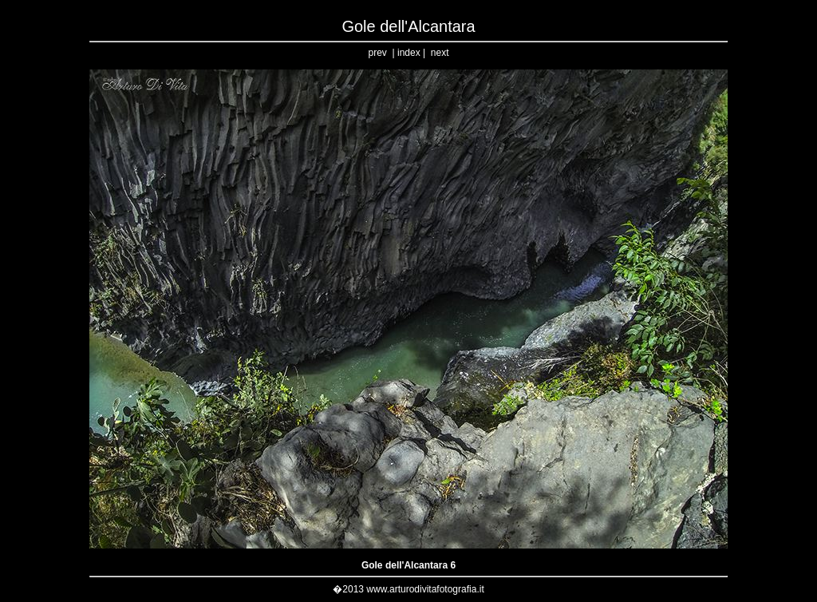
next (440, 52)
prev (378, 52)
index (408, 52)
